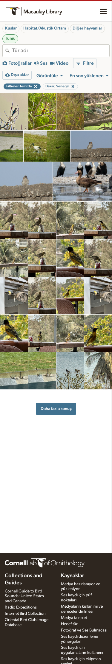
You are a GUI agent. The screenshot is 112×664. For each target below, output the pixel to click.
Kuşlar (11, 28)
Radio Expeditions (21, 607)
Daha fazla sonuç (56, 408)
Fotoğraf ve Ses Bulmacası (84, 630)
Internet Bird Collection (25, 614)
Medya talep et (74, 618)
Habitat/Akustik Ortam (44, 28)
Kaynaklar (72, 575)
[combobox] (60, 51)
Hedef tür (69, 624)
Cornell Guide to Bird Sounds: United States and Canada (24, 596)
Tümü (10, 38)
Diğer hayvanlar (87, 28)
